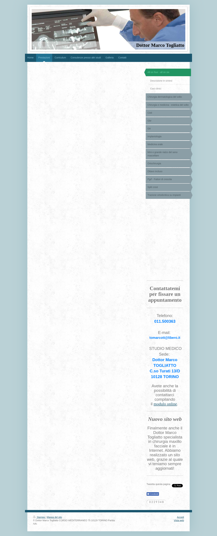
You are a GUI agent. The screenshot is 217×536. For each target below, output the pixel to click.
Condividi (152, 494)
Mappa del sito (54, 517)
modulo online (165, 404)
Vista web (179, 520)
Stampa (39, 517)
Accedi (180, 517)
